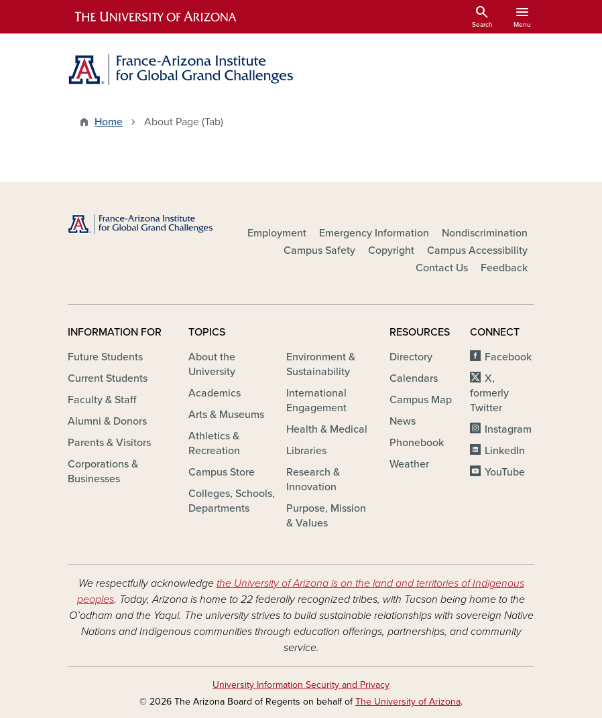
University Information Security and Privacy (301, 685)
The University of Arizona (408, 701)
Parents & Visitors (109, 442)
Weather (409, 464)
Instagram (508, 429)
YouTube (505, 472)
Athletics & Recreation (214, 443)
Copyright (391, 250)
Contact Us (442, 268)
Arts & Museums (226, 414)
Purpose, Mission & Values (326, 516)
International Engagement (316, 400)
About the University (211, 364)
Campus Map (420, 400)
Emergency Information (374, 233)
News (402, 421)
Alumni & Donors (107, 421)
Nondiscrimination (485, 233)
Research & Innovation (313, 479)
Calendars (413, 378)
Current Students (107, 378)
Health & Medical (326, 429)
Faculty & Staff (102, 400)
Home (109, 122)
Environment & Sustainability (320, 364)
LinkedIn (505, 450)
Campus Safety (319, 250)
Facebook (508, 357)
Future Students (105, 357)
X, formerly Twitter (489, 393)
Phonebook (416, 442)
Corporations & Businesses (103, 471)
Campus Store (221, 472)
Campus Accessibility (477, 250)
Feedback (504, 268)
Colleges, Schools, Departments (231, 501)
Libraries (306, 450)
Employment (276, 233)
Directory (410, 357)
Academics (214, 393)
